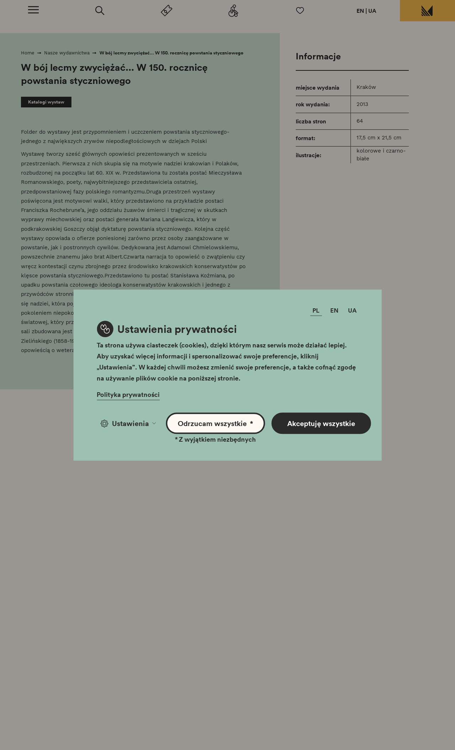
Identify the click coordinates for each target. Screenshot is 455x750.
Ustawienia (128, 423)
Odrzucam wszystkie (215, 423)
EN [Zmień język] (334, 310)
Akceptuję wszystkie (321, 423)
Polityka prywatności (128, 394)
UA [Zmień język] (352, 310)
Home (27, 52)
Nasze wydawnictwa (67, 52)
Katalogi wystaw (46, 102)
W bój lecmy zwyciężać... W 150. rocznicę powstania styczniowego (171, 52)
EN (360, 11)
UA (372, 11)
